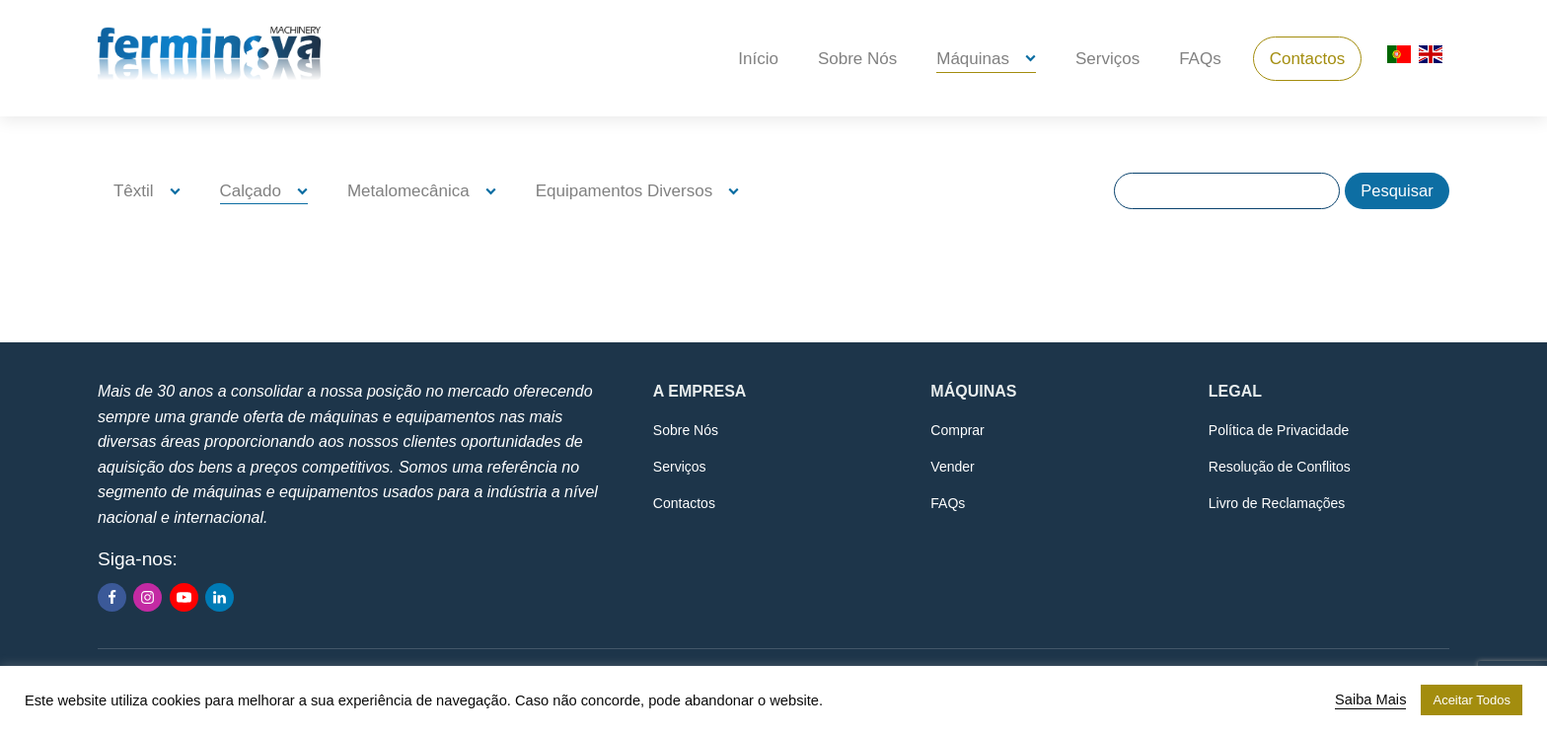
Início (758, 58)
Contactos (1308, 58)
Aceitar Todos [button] (1471, 700)
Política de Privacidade (1279, 430)
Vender (952, 467)
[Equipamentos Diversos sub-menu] (737, 191)
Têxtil (133, 191)
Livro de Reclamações (1277, 503)
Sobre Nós (857, 58)
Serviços (1107, 58)
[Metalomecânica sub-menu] (494, 191)
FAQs (1200, 58)
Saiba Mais (1371, 699)
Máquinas (972, 58)
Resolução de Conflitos (1280, 467)
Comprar (957, 430)
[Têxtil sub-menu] (179, 191)
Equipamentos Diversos (624, 191)
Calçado (250, 191)
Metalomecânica (408, 191)
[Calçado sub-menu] (306, 191)
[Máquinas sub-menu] (1034, 58)
